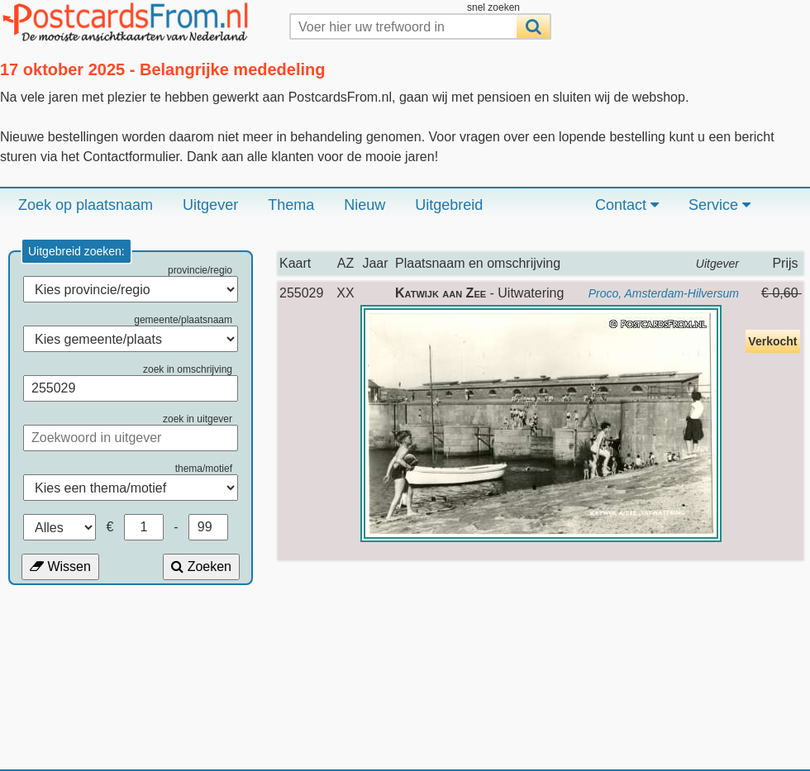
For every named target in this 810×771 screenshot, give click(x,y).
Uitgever (210, 205)
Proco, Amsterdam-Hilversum (663, 293)
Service (719, 205)
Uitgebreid (449, 205)
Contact (627, 205)
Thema (291, 205)
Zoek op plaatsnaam (85, 205)
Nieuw (364, 205)
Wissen (60, 566)
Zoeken (201, 566)
